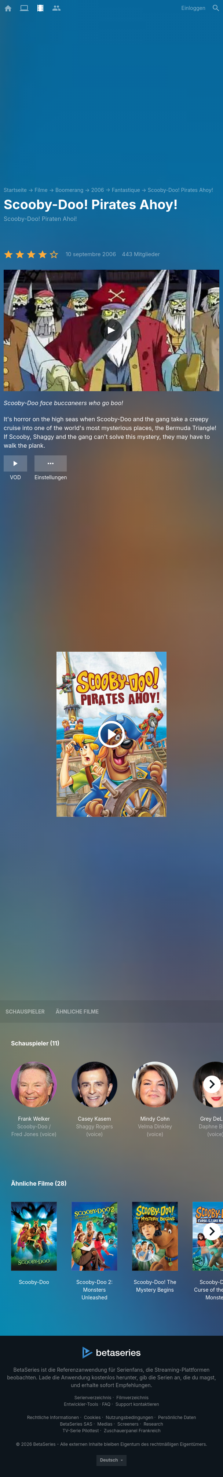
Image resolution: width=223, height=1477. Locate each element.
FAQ (106, 1404)
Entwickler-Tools (81, 1404)
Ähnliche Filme (77, 1011)
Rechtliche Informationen (53, 1417)
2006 (97, 190)
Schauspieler (25, 1011)
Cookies (92, 1417)
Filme (40, 190)
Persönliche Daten (177, 1417)
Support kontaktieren (137, 1404)
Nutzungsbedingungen (129, 1417)
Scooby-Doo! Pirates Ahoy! (180, 190)
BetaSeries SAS (76, 1424)
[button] (34, 1104)
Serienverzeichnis (93, 1397)
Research (153, 1424)
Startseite (15, 190)
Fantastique (126, 190)
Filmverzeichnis (132, 1397)
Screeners (128, 1424)
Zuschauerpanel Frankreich (132, 1430)
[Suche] (216, 8)
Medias (104, 1424)
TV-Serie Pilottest (80, 1430)
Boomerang (69, 190)
